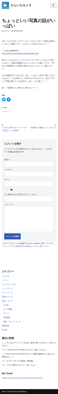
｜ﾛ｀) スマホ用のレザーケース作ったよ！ (19, 365)
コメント (9, 204)
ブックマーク (7, 293)
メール (8, 169)
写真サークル (7, 297)
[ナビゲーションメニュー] (53, 5)
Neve (4, 391)
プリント (6, 313)
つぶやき (5, 276)
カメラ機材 (7, 309)
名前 (7, 159)
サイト (7, 179)
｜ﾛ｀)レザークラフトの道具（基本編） (18, 361)
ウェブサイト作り (9, 284)
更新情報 (5, 326)
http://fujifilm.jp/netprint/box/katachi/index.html (20, 53)
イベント (5, 280)
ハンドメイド (7, 288)
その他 (6, 305)
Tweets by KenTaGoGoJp (12, 378)
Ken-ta (6, 31)
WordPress (22, 391)
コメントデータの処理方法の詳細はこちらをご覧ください (25, 246)
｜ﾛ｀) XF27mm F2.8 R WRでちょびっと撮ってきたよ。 (25, 350)
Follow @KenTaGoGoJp (33, 378)
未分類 (4, 330)
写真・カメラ (7, 301)
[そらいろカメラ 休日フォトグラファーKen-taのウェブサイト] (17, 5)
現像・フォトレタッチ (12, 321)
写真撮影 (6, 317)
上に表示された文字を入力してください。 (21, 194)
